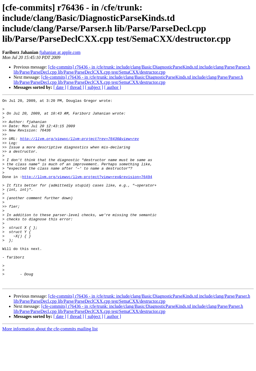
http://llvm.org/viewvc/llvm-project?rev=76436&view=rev (79, 147)
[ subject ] (94, 87)
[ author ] (112, 87)
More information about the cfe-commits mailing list (50, 366)
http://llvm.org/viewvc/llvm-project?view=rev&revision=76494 (87, 192)
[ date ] (59, 87)
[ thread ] (75, 87)
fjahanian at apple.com (60, 52)
